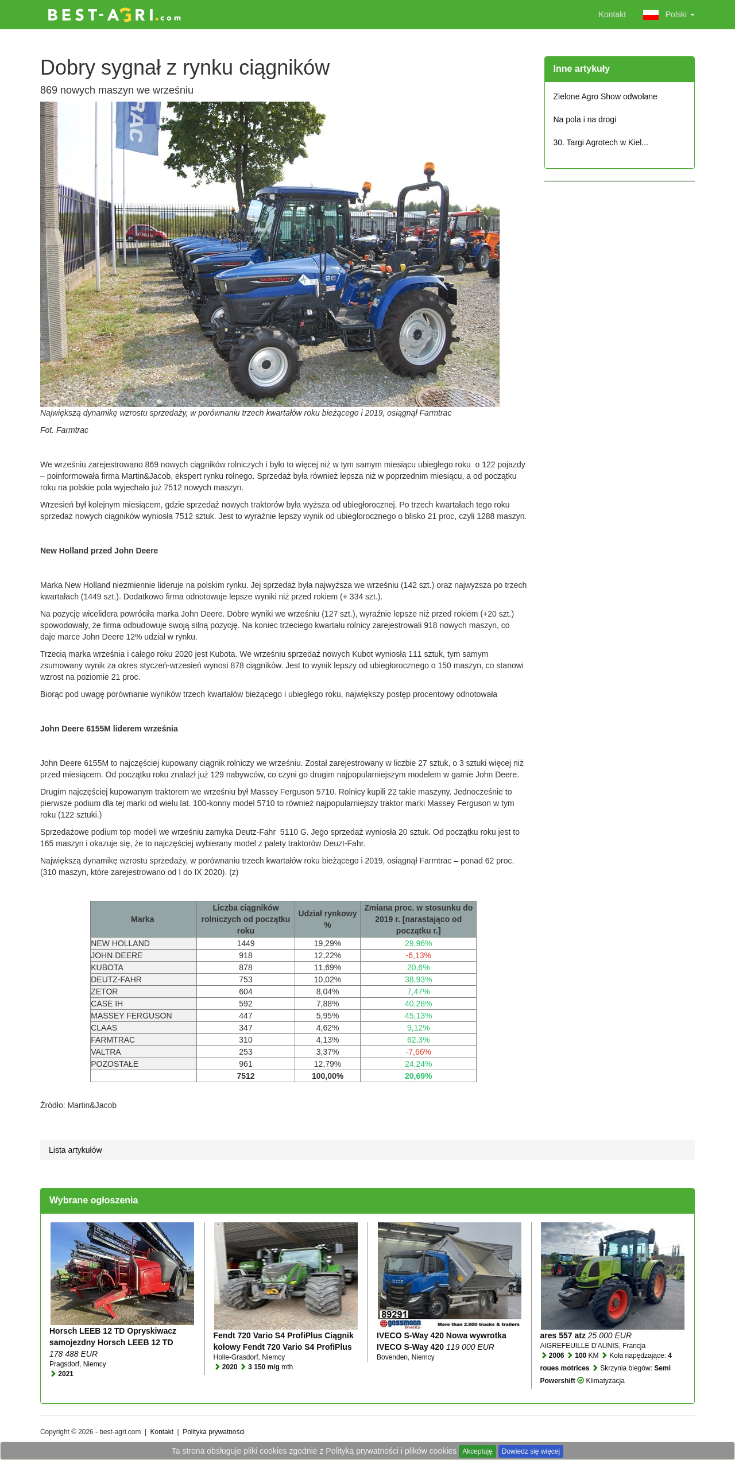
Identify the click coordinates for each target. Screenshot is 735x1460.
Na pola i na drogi (585, 119)
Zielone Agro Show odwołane (605, 96)
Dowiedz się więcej (531, 1451)
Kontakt (612, 14)
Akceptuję (477, 1451)
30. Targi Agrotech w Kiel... (601, 142)
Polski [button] (669, 15)
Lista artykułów (75, 1150)
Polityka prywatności (214, 1432)
